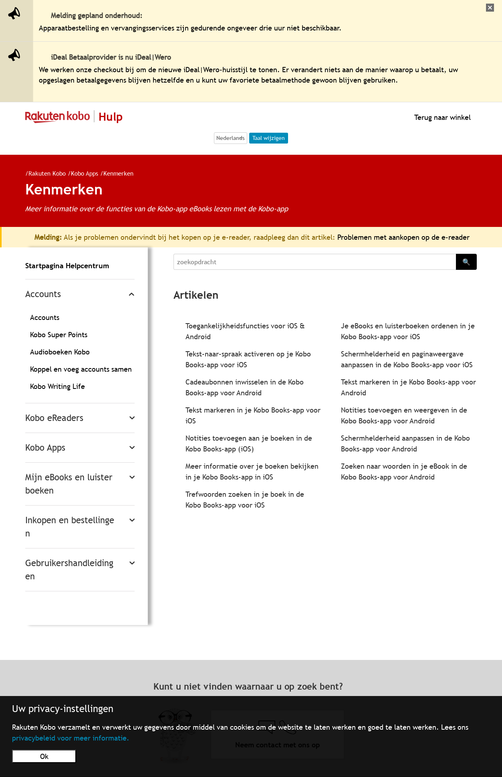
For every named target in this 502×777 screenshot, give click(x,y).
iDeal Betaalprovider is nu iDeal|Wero (111, 57)
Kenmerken (115, 173)
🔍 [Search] (466, 261)
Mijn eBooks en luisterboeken (69, 484)
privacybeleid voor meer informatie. (70, 738)
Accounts (43, 294)
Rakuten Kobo (43, 173)
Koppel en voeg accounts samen (81, 369)
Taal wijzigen (268, 138)
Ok (44, 756)
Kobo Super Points (58, 334)
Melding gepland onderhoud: (97, 15)
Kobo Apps (81, 173)
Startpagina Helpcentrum (67, 265)
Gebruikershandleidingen (69, 570)
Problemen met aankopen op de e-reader (403, 237)
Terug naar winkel (441, 117)
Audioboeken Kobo (60, 351)
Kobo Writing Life (57, 386)
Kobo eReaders (54, 418)
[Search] (314, 262)
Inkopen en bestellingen (69, 527)
